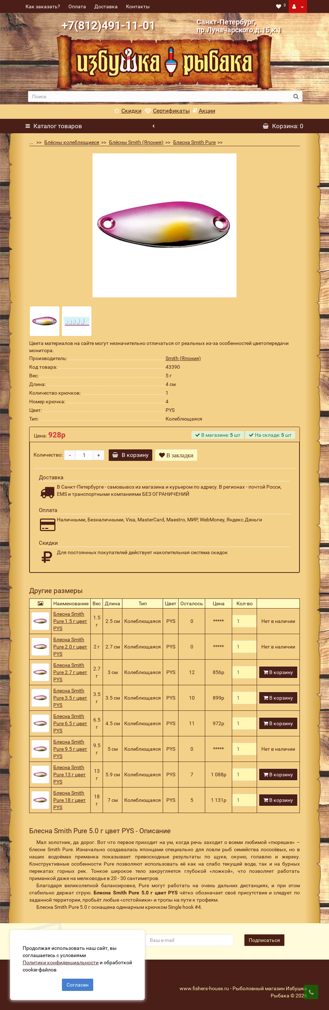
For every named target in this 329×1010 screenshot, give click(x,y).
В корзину (131, 455)
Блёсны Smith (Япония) (136, 142)
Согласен (78, 984)
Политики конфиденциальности (61, 962)
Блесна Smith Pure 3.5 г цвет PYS (70, 698)
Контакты (138, 6)
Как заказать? (43, 6)
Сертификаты (167, 110)
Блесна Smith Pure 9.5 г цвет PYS (70, 749)
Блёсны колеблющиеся (71, 142)
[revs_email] (189, 940)
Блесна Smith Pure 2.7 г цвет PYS (70, 672)
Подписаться (264, 940)
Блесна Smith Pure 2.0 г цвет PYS (70, 647)
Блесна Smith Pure (194, 142)
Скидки (127, 110)
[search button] (296, 96)
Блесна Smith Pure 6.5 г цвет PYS (70, 723)
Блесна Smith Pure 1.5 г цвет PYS (70, 621)
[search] (159, 96)
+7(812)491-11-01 (109, 25)
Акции (204, 110)
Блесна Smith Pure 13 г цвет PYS (69, 774)
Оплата (77, 6)
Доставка (106, 6)
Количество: (48, 455)
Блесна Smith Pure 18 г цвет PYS (69, 800)
